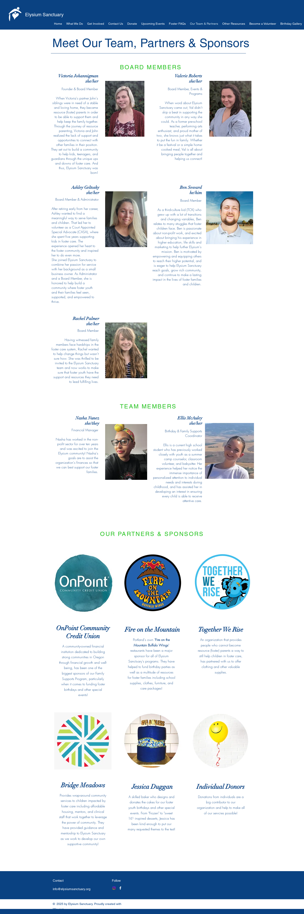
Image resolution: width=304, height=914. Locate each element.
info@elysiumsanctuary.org (71, 889)
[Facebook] (120, 888)
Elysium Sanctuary (44, 14)
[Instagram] (114, 888)
